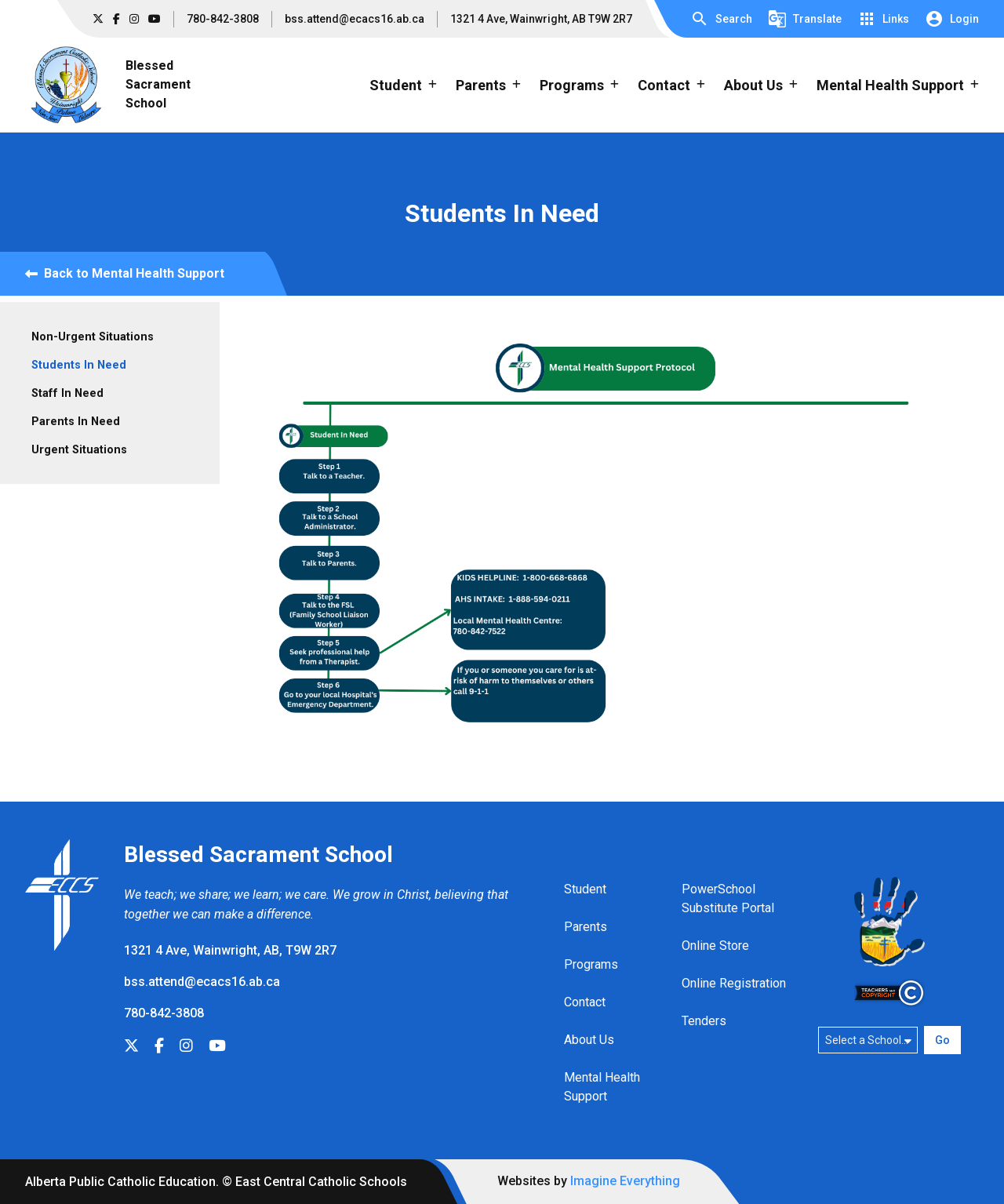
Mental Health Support (602, 1087)
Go (942, 1040)
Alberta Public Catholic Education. (122, 1181)
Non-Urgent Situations (92, 337)
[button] (721, 18)
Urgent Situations (79, 450)
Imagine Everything (625, 1180)
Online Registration (734, 983)
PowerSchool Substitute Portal (728, 898)
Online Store (715, 945)
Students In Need (78, 365)
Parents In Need (75, 421)
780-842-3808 (223, 19)
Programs (591, 964)
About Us (589, 1039)
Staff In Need (67, 393)
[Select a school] (868, 1040)
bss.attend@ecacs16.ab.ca (354, 19)
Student (585, 889)
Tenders (704, 1020)
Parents (585, 926)
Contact (585, 1002)
